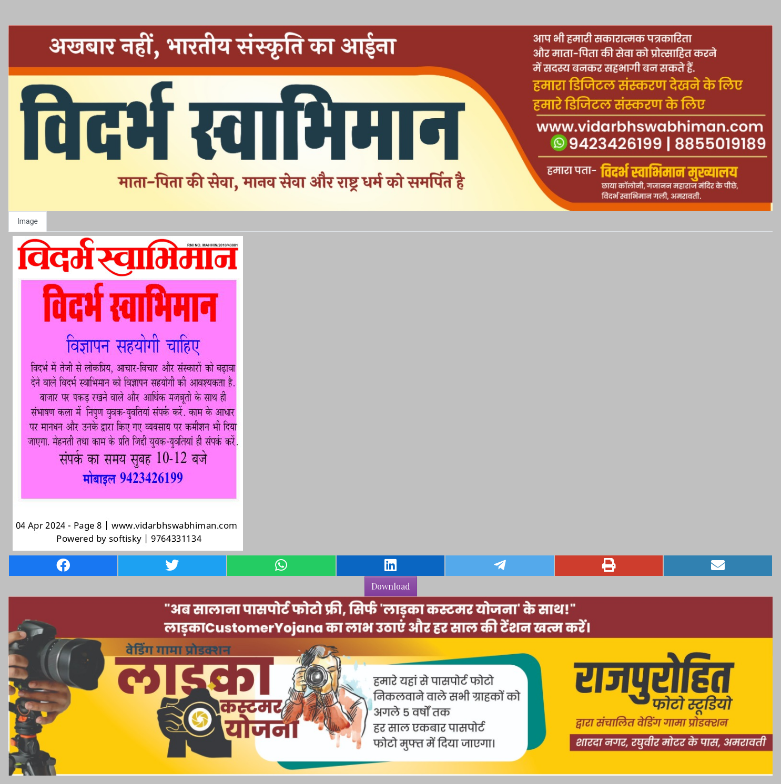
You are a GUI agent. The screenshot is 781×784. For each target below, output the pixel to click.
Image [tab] (27, 221)
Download (390, 586)
